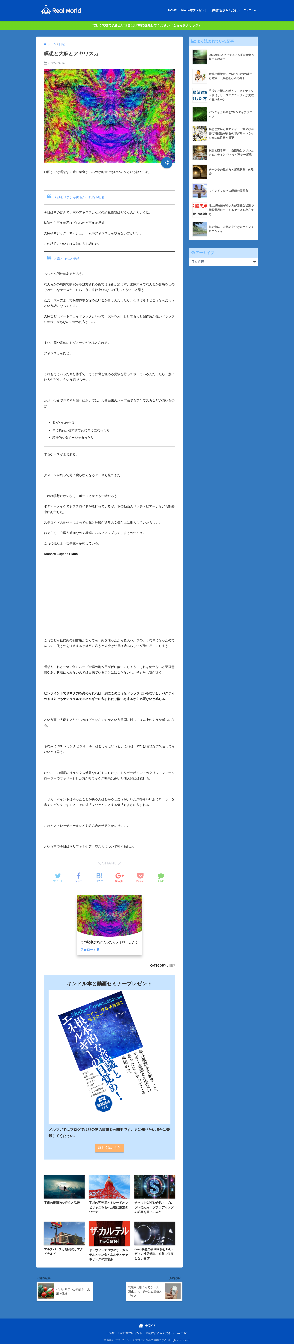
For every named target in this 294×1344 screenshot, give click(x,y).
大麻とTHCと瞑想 (66, 259)
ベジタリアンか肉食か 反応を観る (79, 197)
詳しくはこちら (109, 1148)
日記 (172, 965)
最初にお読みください (225, 10)
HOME (172, 10)
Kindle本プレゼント (194, 10)
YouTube (250, 10)
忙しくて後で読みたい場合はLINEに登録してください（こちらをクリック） (147, 25)
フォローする (90, 949)
